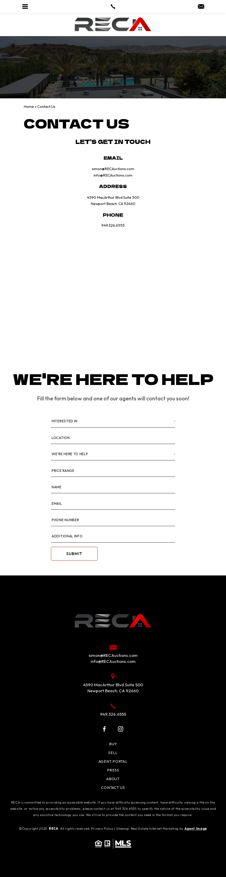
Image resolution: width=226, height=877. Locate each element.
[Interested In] (113, 421)
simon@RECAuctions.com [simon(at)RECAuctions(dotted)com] (113, 168)
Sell (113, 752)
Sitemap (122, 828)
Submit (74, 553)
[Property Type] (113, 454)
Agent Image (196, 828)
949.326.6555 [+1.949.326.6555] (113, 225)
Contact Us (113, 787)
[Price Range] (113, 471)
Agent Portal (113, 761)
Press (113, 770)
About (113, 778)
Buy (113, 744)
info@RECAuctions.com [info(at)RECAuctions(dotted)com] (113, 175)
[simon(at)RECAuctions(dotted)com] (201, 7)
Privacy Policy (102, 828)
